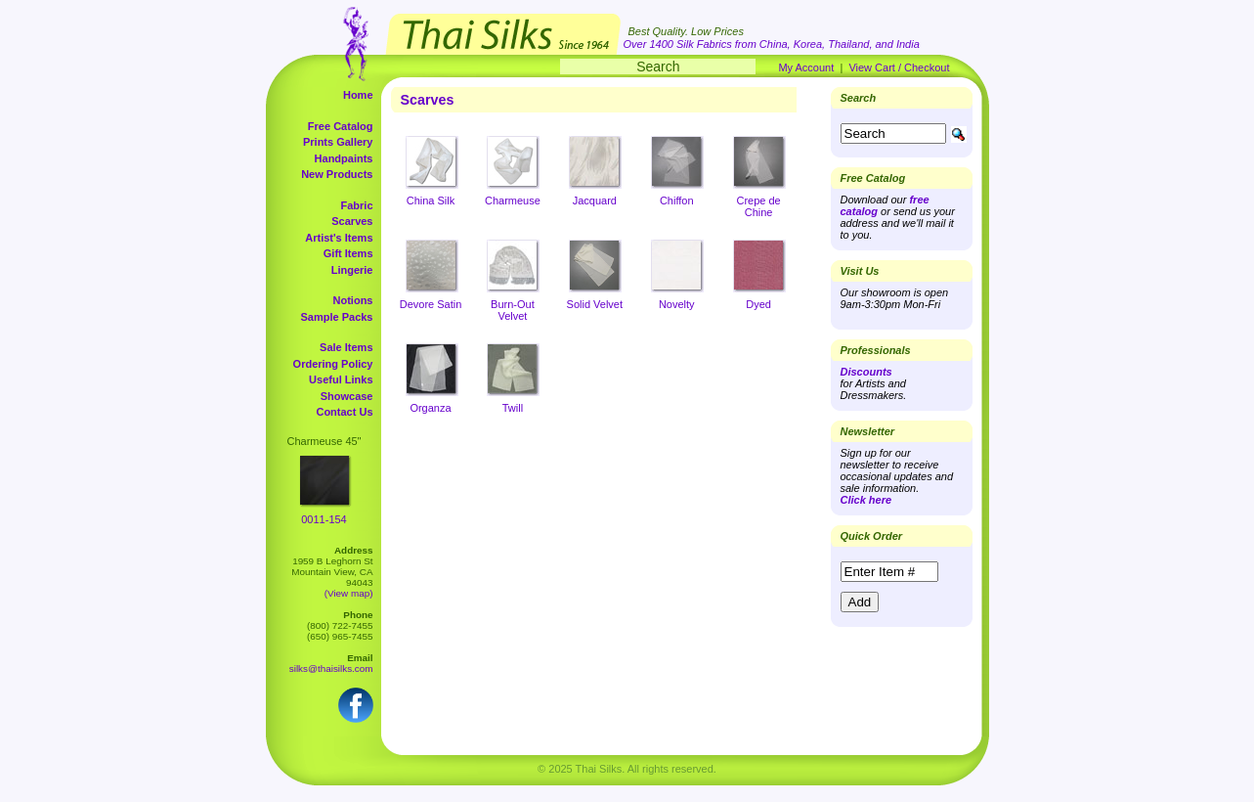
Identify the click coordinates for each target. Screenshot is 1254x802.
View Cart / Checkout (898, 67)
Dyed (758, 304)
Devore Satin (431, 304)
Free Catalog (340, 126)
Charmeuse (513, 200)
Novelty (677, 304)
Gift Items (348, 253)
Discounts (866, 372)
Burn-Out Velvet (513, 310)
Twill (512, 408)
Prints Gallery (338, 142)
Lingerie (352, 270)
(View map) (348, 593)
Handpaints (344, 158)
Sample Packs (337, 317)
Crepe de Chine (758, 206)
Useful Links (340, 379)
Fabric (356, 205)
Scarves (351, 221)
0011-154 (324, 519)
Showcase (347, 396)
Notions (353, 300)
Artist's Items (338, 238)
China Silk (431, 200)
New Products (336, 174)
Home (358, 95)
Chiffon (677, 200)
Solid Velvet (595, 304)
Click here (866, 500)
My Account (806, 67)
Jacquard (595, 200)
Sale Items (346, 347)
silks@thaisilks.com (331, 668)
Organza (430, 408)
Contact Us (344, 412)
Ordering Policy (333, 364)
